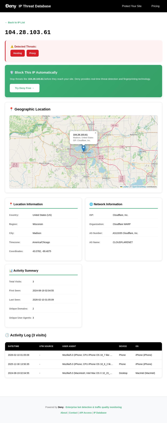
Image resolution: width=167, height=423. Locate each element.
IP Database (100, 412)
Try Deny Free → (24, 88)
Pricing (155, 6)
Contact (73, 412)
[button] (84, 148)
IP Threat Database (35, 6)
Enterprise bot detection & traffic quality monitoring (94, 407)
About (64, 412)
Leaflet (124, 187)
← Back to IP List (15, 22)
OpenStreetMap (139, 187)
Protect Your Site (131, 6)
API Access (85, 412)
